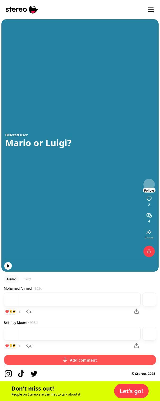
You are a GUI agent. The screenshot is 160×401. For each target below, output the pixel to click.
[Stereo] (22, 10)
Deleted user (16, 134)
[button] (131, 391)
